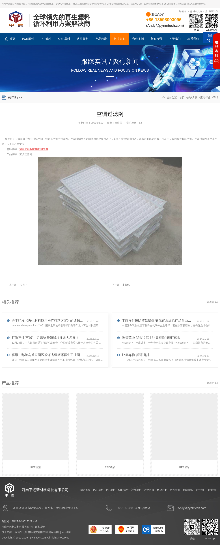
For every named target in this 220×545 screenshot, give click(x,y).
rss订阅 (66, 532)
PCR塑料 (28, 38)
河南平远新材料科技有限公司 (31, 532)
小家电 (126, 291)
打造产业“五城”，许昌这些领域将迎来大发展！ (45, 345)
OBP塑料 (64, 38)
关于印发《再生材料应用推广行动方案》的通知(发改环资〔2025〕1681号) (48, 327)
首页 (10, 39)
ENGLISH (210, 40)
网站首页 (85, 489)
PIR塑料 (46, 38)
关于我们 (175, 38)
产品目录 (101, 38)
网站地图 (54, 532)
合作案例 (138, 38)
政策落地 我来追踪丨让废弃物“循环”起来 (151, 345)
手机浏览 (197, 11)
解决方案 (119, 38)
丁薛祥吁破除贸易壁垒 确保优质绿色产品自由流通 (158, 327)
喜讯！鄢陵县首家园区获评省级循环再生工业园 (46, 362)
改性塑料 (83, 38)
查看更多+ (212, 309)
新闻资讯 (156, 38)
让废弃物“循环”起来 (136, 362)
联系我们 (213, 11)
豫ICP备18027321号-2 (24, 521)
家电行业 (205, 97)
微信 (184, 11)
